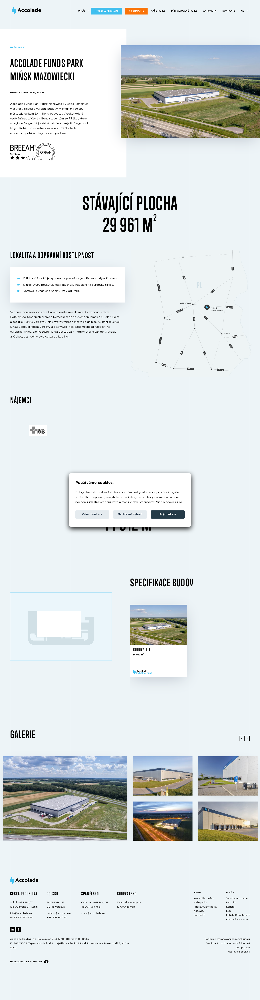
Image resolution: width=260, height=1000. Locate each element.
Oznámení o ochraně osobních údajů (228, 943)
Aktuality (209, 11)
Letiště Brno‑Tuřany (238, 915)
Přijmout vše (168, 514)
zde (179, 502)
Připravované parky (184, 11)
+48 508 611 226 (56, 918)
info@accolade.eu (21, 913)
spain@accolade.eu (93, 913)
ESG (228, 911)
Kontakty (228, 11)
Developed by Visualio (29, 961)
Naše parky (157, 11)
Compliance (242, 948)
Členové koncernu (237, 919)
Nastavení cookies (239, 952)
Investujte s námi (106, 11)
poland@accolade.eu (59, 913)
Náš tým (231, 903)
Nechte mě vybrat (130, 514)
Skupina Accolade (237, 898)
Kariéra (230, 907)
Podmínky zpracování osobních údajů (227, 939)
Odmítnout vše (92, 514)
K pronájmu (136, 11)
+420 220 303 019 (21, 918)
